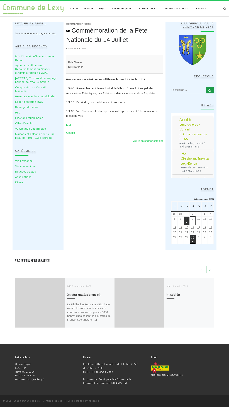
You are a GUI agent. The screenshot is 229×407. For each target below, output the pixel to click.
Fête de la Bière (173, 294)
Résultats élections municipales (35, 96)
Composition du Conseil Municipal (30, 89)
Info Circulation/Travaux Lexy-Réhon (34, 58)
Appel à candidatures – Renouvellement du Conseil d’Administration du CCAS (32, 69)
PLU (18, 112)
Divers (19, 182)
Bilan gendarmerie (27, 107)
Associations (23, 177)
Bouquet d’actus (25, 171)
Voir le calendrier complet (148, 140)
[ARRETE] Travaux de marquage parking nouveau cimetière (36, 80)
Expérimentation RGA (29, 101)
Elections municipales (29, 118)
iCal (68, 124)
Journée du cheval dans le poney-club (84, 294)
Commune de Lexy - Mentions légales (41, 400)
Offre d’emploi (24, 123)
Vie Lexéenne (24, 160)
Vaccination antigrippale (30, 128)
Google (70, 132)
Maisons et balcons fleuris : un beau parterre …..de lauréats (35, 136)
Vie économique (25, 166)
